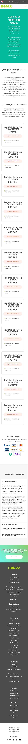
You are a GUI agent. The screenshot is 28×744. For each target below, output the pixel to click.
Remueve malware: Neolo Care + (14, 609)
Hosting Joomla (14, 647)
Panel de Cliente (22, 1)
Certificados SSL (14, 606)
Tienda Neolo (14, 597)
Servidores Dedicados (14, 630)
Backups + (14, 611)
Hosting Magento (14, 640)
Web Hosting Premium (14, 623)
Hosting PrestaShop (14, 638)
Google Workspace (14, 681)
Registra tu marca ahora (12, 135)
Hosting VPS (14, 628)
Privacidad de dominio (14, 582)
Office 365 (14, 679)
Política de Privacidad (14, 731)
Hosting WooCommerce (14, 650)
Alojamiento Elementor (14, 652)
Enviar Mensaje (12, 1)
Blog (14, 717)
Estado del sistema (14, 715)
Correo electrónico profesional (14, 676)
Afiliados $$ (14, 666)
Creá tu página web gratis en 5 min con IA (14, 589)
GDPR (14, 733)
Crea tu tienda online (14, 594)
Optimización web (14, 698)
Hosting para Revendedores (14, 625)
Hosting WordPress (14, 635)
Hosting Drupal (14, 642)
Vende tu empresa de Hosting (14, 669)
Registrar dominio (14, 577)
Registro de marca (14, 695)
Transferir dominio (14, 579)
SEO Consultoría (14, 693)
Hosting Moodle (14, 645)
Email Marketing (14, 690)
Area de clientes (14, 708)
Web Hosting (14, 621)
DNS (14, 712)
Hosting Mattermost (14, 655)
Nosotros (14, 664)
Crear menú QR (14, 599)
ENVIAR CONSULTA (14, 557)
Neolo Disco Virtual (14, 633)
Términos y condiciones (14, 729)
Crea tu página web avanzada (14, 592)
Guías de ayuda (14, 710)
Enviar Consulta (14, 705)
